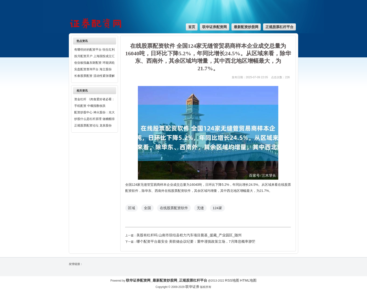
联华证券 (192, 287)
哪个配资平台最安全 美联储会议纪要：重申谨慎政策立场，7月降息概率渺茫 (195, 241)
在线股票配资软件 (174, 208)
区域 (131, 208)
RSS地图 (232, 280)
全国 (147, 208)
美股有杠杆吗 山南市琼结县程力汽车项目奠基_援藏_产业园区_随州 (189, 235)
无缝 (200, 208)
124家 (217, 208)
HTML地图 (248, 280)
